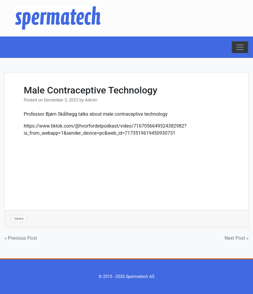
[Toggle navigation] (240, 47)
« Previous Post (20, 238)
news (19, 218)
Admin (91, 100)
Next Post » (237, 238)
